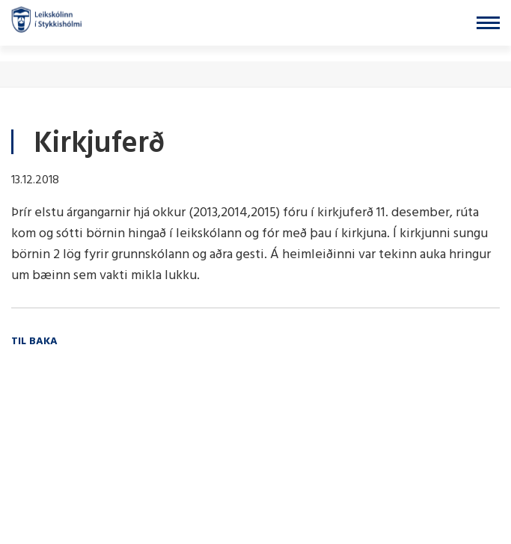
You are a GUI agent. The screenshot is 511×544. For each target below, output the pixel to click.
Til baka (34, 341)
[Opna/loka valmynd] (488, 23)
